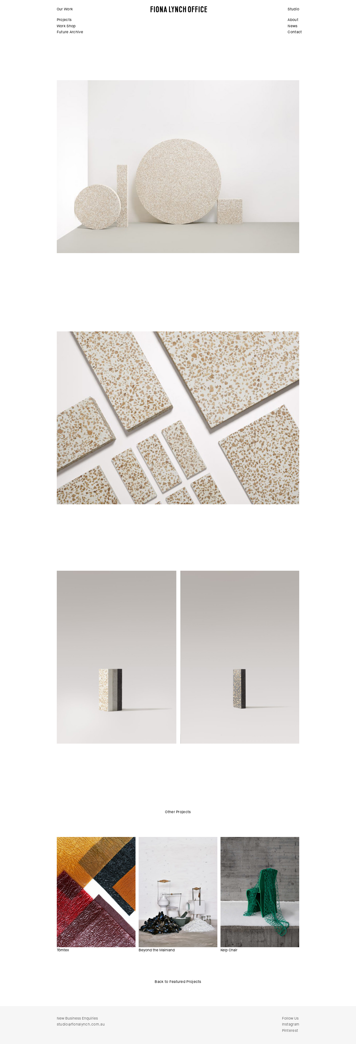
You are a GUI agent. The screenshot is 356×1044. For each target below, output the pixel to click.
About (293, 19)
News (292, 26)
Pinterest (290, 1030)
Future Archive (70, 31)
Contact (295, 31)
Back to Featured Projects (178, 981)
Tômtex (63, 950)
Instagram (291, 1024)
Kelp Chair (229, 950)
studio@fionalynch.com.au (81, 1024)
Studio (293, 9)
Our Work (65, 9)
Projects (64, 19)
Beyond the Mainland (157, 950)
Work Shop (66, 26)
